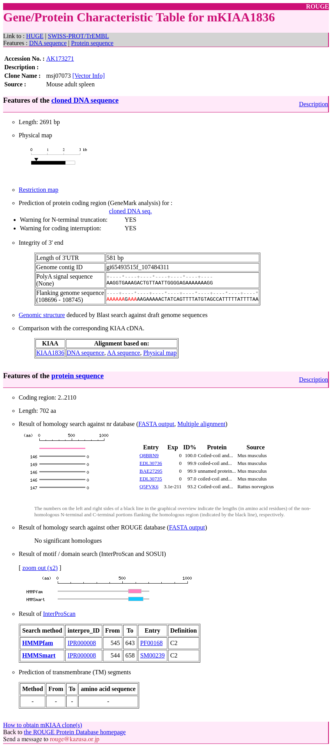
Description (313, 104)
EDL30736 (151, 463)
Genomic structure (42, 315)
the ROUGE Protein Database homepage (74, 732)
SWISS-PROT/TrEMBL (78, 36)
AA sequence (123, 352)
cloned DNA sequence (84, 100)
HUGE (34, 36)
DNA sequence (48, 43)
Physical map (160, 352)
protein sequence (77, 376)
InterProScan (59, 613)
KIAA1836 (50, 352)
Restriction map (38, 189)
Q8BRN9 (149, 455)
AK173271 (60, 58)
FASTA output (156, 424)
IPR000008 (81, 643)
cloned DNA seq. (130, 211)
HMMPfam (37, 643)
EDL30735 (151, 479)
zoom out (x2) (40, 568)
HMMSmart (38, 655)
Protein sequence (92, 43)
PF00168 (151, 643)
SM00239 (152, 655)
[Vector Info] (88, 75)
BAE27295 (151, 471)
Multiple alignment (201, 424)
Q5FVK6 (149, 486)
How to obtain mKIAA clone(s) (42, 725)
